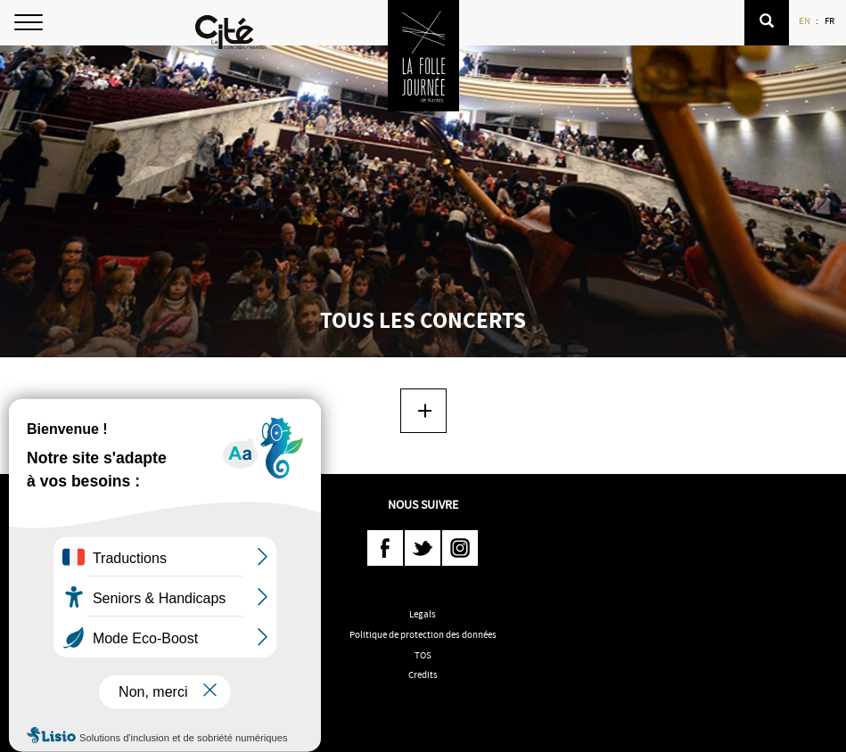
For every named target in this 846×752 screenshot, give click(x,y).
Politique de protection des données (423, 634)
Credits (423, 674)
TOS (423, 655)
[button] (766, 22)
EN (805, 20)
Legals (422, 614)
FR (830, 20)
